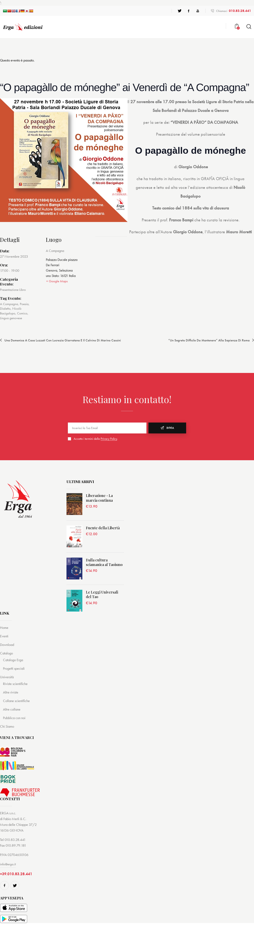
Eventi (4, 635)
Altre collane (12, 708)
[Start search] (248, 26)
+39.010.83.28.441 (16, 873)
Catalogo (7, 652)
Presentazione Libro (13, 289)
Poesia (24, 303)
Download (7, 644)
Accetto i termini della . (96, 438)
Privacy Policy (109, 438)
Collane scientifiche (17, 700)
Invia (170, 427)
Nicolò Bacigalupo (11, 310)
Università (7, 676)
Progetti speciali (14, 668)
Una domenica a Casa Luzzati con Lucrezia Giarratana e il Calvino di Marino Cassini (66, 339)
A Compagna (9, 303)
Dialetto (5, 308)
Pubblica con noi (15, 717)
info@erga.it (8, 863)
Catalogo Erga (14, 659)
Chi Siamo (7, 725)
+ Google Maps (57, 281)
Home (4, 627)
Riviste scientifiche (16, 683)
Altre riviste (11, 691)
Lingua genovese (11, 317)
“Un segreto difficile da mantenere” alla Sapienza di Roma (206, 339)
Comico (22, 313)
